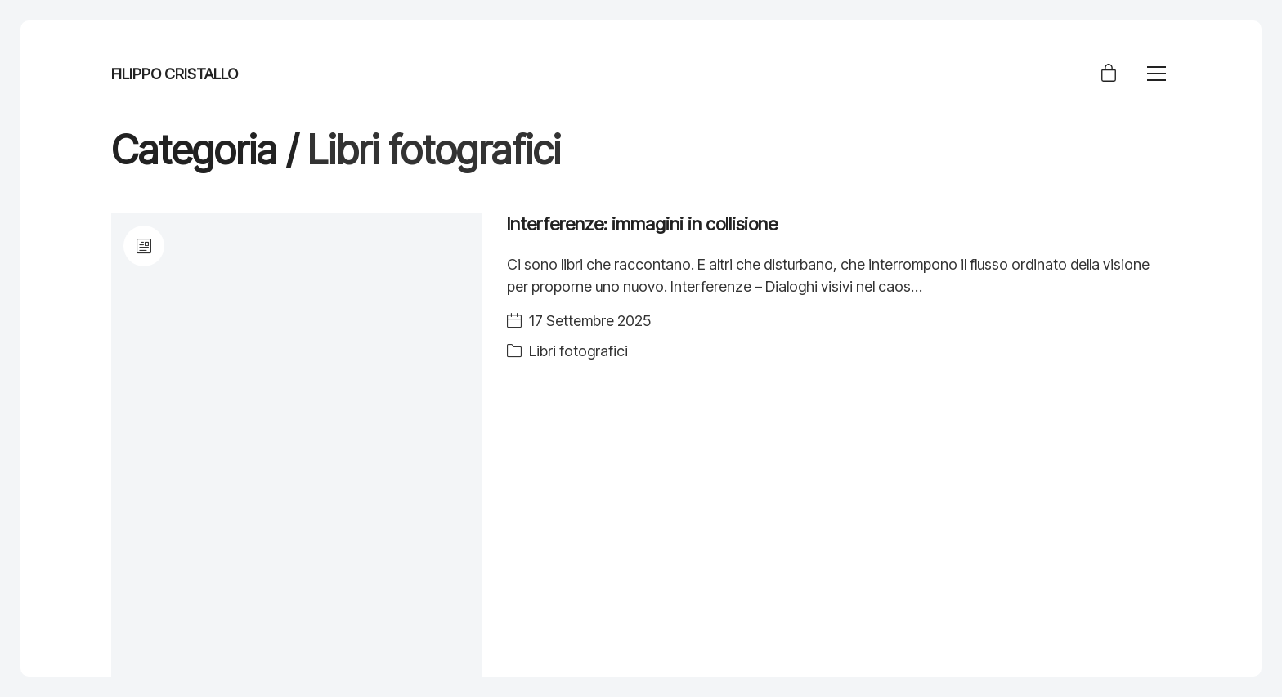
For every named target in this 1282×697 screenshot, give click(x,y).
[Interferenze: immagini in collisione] (296, 445)
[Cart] (1109, 74)
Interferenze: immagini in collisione (642, 224)
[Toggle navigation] (1156, 73)
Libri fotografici (578, 351)
